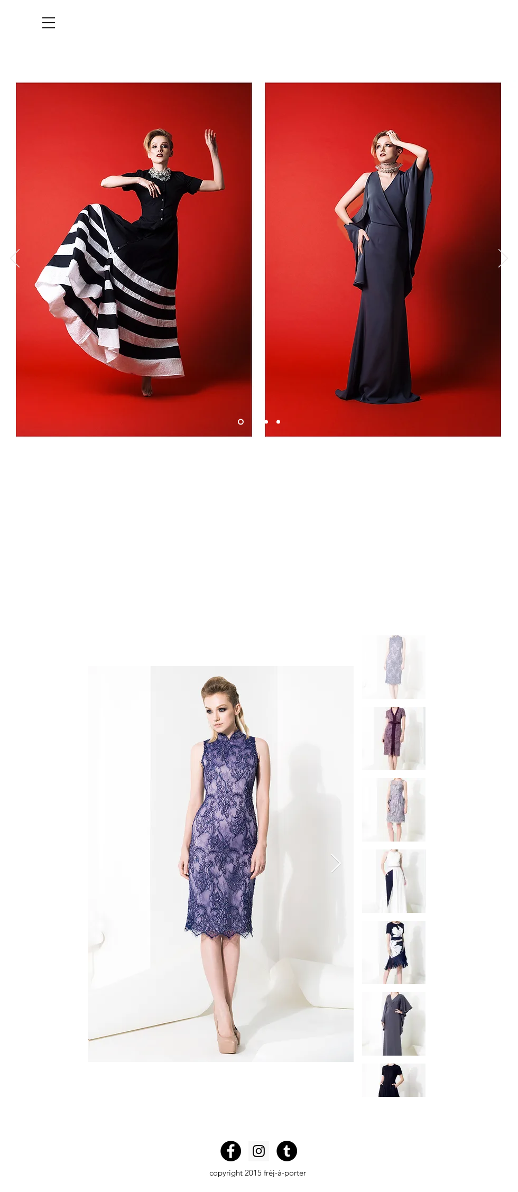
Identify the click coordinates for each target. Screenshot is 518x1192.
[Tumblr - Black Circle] (286, 1151)
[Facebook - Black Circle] (230, 1151)
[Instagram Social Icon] (258, 1151)
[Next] (503, 259)
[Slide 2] (254, 422)
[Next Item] (336, 864)
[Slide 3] (266, 422)
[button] (48, 22)
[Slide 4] (278, 422)
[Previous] (15, 259)
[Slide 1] (241, 422)
